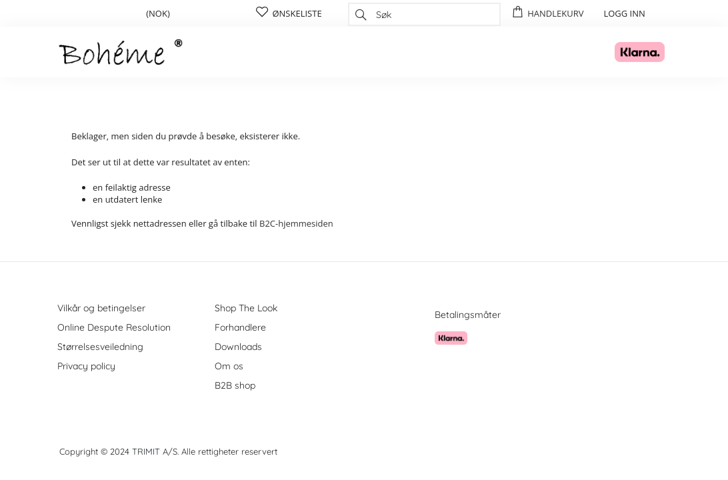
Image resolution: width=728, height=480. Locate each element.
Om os (229, 366)
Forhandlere (240, 327)
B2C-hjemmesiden (296, 223)
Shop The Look (246, 308)
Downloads (238, 347)
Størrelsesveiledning (100, 347)
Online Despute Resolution (114, 327)
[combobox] (424, 14)
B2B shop (235, 385)
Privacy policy (86, 366)
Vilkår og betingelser (101, 308)
